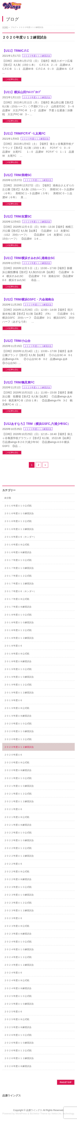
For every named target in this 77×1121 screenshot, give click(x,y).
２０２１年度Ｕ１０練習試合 (19, 786)
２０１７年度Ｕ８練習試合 (17, 606)
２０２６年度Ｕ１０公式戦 (17, 1035)
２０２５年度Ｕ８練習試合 (17, 1027)
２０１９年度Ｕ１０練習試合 (19, 677)
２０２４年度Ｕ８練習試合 (17, 988)
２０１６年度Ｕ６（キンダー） (20, 537)
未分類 (7, 498)
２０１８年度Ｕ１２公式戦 (17, 630)
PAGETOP (66, 1082)
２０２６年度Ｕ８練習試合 (17, 1066)
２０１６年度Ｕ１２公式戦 (17, 521)
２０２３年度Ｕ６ (13, 918)
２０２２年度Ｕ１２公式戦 (17, 848)
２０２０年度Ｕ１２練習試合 (36, 56)
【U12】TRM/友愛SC (17, 216)
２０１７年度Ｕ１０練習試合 (19, 568)
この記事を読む (12, 79)
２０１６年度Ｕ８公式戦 (16, 544)
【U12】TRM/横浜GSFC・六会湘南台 (28, 299)
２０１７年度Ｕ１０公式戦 (17, 560)
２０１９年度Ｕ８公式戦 (16, 708)
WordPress (21, 1113)
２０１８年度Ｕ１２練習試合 (19, 638)
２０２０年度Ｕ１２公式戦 (17, 739)
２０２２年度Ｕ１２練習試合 (19, 856)
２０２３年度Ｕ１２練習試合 (19, 910)
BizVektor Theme (39, 1113)
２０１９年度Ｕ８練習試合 (17, 716)
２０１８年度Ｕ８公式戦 (16, 653)
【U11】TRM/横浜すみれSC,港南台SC (28, 258)
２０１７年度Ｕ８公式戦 (16, 599)
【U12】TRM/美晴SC (17, 175)
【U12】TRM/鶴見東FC (18, 382)
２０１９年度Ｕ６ (13, 700)
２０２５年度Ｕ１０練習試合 (19, 1004)
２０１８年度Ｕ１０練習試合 (19, 622)
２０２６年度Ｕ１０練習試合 (19, 1042)
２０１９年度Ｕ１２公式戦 (17, 684)
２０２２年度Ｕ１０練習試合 (19, 840)
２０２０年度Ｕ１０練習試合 (19, 731)
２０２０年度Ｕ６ (13, 754)
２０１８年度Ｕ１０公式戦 (17, 614)
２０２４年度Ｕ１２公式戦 (17, 957)
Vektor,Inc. (56, 1113)
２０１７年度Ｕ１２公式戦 (17, 575)
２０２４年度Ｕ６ (13, 972)
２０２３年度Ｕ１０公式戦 (17, 887)
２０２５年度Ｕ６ (13, 1011)
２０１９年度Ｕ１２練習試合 (19, 692)
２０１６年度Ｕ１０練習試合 (19, 513)
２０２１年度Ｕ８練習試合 (17, 825)
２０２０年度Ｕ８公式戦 (16, 762)
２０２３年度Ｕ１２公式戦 (17, 902)
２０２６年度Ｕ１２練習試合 (19, 1058)
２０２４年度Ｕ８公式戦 (16, 980)
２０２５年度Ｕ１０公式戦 (17, 996)
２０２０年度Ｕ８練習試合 (17, 770)
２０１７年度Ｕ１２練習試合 (19, 583)
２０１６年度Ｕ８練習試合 (17, 552)
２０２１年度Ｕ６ (13, 809)
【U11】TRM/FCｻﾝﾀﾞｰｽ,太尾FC (24, 133)
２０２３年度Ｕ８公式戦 (16, 926)
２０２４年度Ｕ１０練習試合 (19, 949)
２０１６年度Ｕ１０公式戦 (17, 505)
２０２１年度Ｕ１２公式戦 (17, 793)
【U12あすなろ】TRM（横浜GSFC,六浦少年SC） (36, 423)
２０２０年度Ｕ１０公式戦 (17, 723)
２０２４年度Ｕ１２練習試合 (19, 965)
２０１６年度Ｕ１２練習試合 (19, 529)
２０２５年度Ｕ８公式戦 (16, 1019)
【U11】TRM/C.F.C (15, 50)
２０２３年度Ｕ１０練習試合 (19, 894)
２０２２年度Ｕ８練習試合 (17, 879)
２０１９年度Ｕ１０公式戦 (17, 669)
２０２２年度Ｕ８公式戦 (16, 871)
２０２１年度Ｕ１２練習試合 (19, 801)
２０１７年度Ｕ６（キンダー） (20, 591)
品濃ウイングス (34, 1110)
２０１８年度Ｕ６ (13, 645)
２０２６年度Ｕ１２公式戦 (17, 1050)
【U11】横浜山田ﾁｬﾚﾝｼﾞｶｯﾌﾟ (21, 92)
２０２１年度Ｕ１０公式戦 (17, 778)
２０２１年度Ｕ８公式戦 (16, 817)
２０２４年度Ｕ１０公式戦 (17, 941)
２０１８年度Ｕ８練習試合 (17, 661)
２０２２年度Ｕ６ (13, 863)
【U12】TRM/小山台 (16, 340)
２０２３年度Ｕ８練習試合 (17, 933)
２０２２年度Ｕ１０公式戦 (17, 832)
